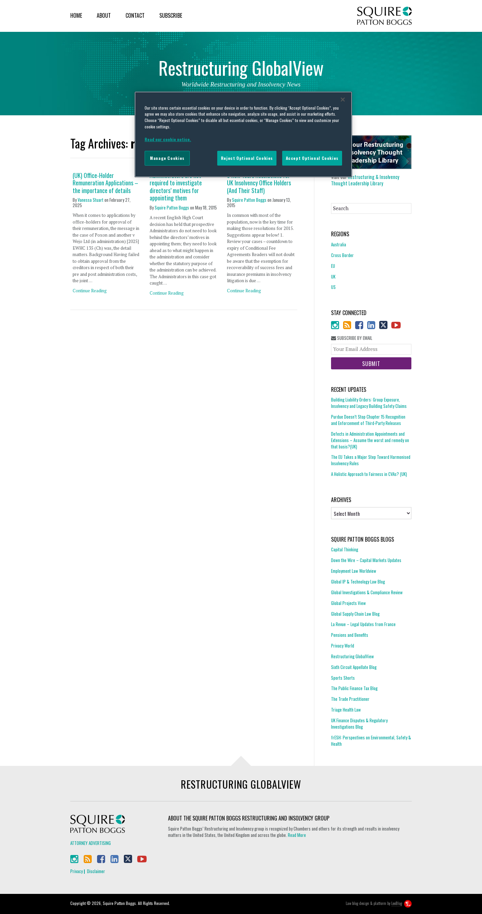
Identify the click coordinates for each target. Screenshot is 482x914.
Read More (297, 835)
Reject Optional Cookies (247, 158)
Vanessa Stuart (90, 199)
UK (333, 276)
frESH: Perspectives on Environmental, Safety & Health (371, 740)
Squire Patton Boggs (384, 16)
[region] (243, 134)
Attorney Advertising (90, 843)
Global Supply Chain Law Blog (355, 613)
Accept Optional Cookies (312, 158)
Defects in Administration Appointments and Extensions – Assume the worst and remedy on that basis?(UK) (370, 440)
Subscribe (170, 15)
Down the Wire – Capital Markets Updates (366, 560)
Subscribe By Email (351, 338)
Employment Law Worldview (353, 570)
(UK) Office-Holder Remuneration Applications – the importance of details (105, 183)
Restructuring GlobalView (352, 656)
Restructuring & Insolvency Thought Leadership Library (365, 180)
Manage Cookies (167, 158)
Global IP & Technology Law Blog (358, 581)
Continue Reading (90, 291)
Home (76, 15)
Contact (135, 15)
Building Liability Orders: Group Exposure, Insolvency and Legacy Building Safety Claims (369, 403)
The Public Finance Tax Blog (354, 688)
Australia (338, 244)
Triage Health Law (346, 709)
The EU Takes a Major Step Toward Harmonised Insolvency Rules (370, 460)
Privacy (76, 871)
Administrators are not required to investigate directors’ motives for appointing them (176, 187)
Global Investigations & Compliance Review (367, 592)
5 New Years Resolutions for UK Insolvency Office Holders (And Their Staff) (259, 183)
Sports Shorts (343, 677)
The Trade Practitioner (350, 698)
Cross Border (342, 255)
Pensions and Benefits (349, 634)
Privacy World (342, 645)
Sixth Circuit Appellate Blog (354, 667)
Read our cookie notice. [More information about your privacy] (168, 139)
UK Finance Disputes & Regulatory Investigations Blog (359, 723)
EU (333, 265)
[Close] (342, 99)
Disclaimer (96, 871)
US (333, 287)
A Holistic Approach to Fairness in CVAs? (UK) (369, 474)
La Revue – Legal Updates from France (363, 624)
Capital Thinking (344, 549)
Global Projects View (348, 603)
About (104, 15)
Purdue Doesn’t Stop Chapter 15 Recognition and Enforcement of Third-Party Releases (368, 419)
